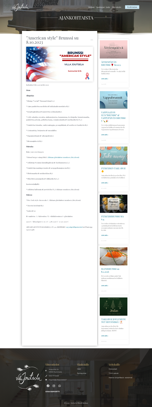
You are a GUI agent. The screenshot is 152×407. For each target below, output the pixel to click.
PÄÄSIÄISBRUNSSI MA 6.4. (112, 218)
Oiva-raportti (52, 392)
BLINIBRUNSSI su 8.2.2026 (110, 270)
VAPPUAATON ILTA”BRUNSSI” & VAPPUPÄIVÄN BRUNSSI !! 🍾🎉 (113, 116)
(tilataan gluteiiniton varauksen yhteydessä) (63, 157)
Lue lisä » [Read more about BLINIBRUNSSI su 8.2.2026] (104, 285)
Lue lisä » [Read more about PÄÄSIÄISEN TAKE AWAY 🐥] (104, 183)
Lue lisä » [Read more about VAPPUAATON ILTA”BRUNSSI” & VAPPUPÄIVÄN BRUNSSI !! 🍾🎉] (104, 135)
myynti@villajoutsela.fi (74, 227)
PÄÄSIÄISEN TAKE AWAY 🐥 (113, 170)
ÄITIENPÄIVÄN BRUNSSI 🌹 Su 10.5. (111, 63)
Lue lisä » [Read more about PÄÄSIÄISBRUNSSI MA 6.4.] (104, 235)
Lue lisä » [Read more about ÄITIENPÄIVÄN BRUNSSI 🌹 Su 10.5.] (104, 79)
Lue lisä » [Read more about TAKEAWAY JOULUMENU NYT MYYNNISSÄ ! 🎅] (104, 336)
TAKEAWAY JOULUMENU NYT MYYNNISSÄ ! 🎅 (113, 320)
